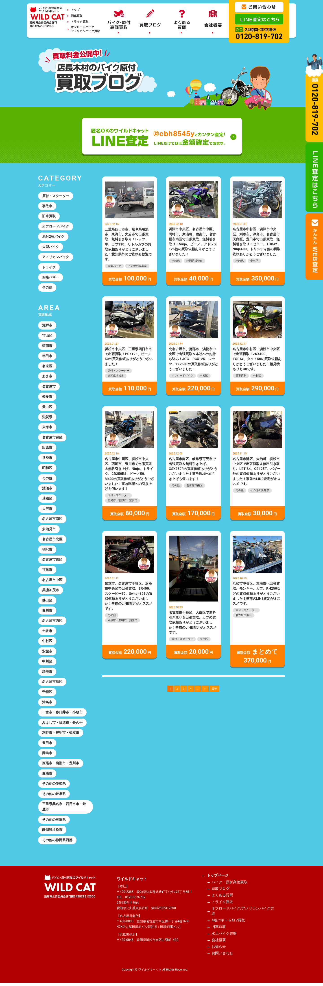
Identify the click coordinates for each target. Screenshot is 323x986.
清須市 (47, 488)
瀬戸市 (47, 326)
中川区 (47, 662)
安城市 (47, 652)
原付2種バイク (53, 237)
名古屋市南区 (194, 485)
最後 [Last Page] (214, 688)
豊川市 (47, 611)
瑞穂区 (47, 499)
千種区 (47, 693)
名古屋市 (49, 387)
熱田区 (47, 601)
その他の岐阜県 (137, 265)
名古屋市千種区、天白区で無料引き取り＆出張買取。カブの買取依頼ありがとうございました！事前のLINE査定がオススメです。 (192, 622)
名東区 (47, 366)
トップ (75, 9)
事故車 (47, 206)
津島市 (47, 703)
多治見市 (49, 529)
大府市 (47, 509)
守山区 (47, 336)
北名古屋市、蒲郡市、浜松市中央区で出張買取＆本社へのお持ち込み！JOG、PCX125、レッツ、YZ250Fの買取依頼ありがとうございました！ (193, 359)
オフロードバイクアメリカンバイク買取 (85, 29)
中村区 (254, 260)
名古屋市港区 (244, 615)
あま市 (47, 376)
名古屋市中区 (52, 580)
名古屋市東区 (52, 560)
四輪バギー (50, 277)
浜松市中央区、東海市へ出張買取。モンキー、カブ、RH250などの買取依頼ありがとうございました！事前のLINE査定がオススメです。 (256, 594)
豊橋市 (47, 774)
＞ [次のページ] (205, 688)
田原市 (47, 448)
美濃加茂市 (50, 591)
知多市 (47, 397)
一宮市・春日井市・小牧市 (62, 713)
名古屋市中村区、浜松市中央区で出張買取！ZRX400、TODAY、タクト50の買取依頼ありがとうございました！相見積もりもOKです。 (257, 359)
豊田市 (47, 743)
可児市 (47, 570)
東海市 (47, 427)
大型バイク (114, 265)
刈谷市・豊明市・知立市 (122, 620)
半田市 (47, 356)
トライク (49, 267)
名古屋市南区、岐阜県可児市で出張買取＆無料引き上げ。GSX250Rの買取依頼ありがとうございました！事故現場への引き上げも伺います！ (193, 469)
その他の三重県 (54, 820)
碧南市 (47, 346)
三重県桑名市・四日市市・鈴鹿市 (64, 807)
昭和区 (47, 468)
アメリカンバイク (55, 257)
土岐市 (47, 631)
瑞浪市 (47, 672)
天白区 (204, 639)
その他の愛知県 (259, 490)
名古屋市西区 (52, 621)
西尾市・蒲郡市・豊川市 (122, 500)
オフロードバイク (182, 375)
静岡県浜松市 (194, 260)
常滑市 (47, 458)
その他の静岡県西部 (57, 840)
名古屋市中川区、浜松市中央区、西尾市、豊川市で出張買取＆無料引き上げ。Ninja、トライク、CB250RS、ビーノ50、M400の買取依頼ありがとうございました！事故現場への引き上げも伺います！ (129, 474)
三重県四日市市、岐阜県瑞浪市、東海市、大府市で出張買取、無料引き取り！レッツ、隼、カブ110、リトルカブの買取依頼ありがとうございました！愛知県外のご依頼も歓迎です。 (128, 244)
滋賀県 (47, 417)
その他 (176, 260)
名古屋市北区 (52, 540)
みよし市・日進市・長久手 (62, 723)
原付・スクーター (118, 370)
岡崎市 (47, 753)
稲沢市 (47, 550)
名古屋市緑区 (52, 438)
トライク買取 (79, 21)
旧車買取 (77, 15)
